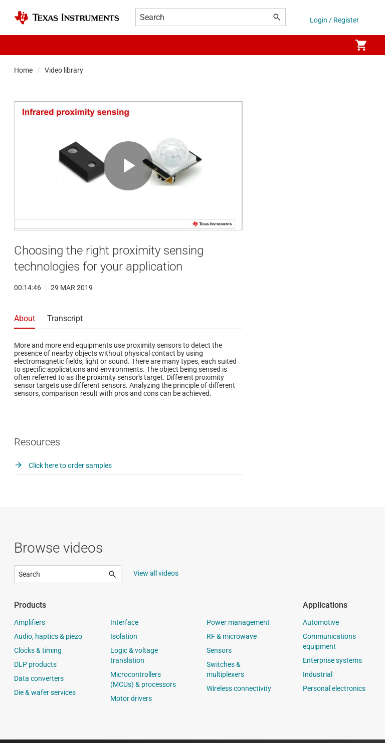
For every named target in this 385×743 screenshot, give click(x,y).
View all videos (155, 577)
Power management (238, 626)
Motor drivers (131, 702)
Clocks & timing (38, 654)
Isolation (123, 640)
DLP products (35, 668)
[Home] (66, 18)
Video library (64, 70)
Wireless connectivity (239, 692)
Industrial (317, 678)
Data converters (39, 682)
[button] (24, 45)
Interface (124, 626)
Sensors (219, 654)
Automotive (321, 626)
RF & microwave (232, 640)
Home (23, 70)
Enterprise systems (332, 664)
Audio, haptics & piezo (48, 640)
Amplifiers (29, 626)
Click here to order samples (63, 469)
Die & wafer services (45, 696)
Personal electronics (334, 692)
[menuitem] (333, 45)
